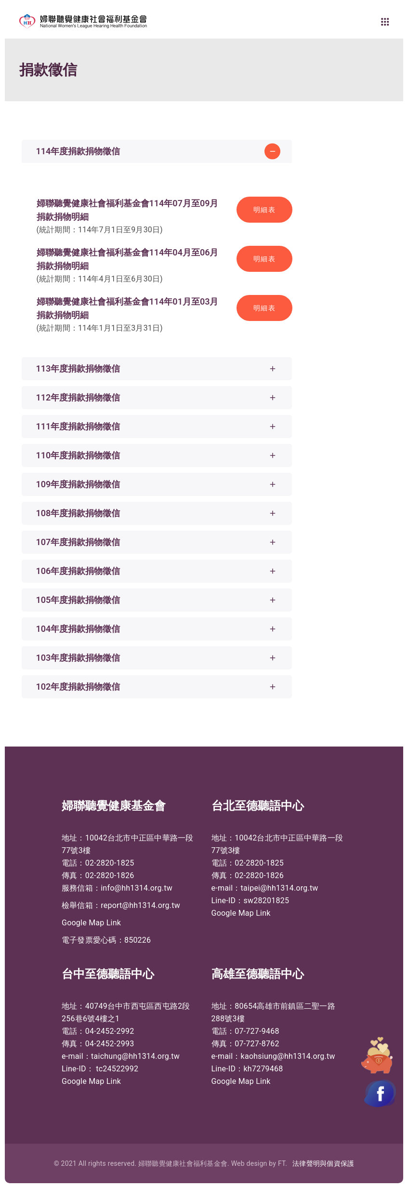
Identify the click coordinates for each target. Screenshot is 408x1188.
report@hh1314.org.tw (140, 905)
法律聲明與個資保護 (323, 1163)
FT (281, 1163)
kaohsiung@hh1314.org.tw (288, 1056)
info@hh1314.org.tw (136, 888)
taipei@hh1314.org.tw (279, 888)
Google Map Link (91, 922)
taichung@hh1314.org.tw (135, 1056)
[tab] (157, 151)
